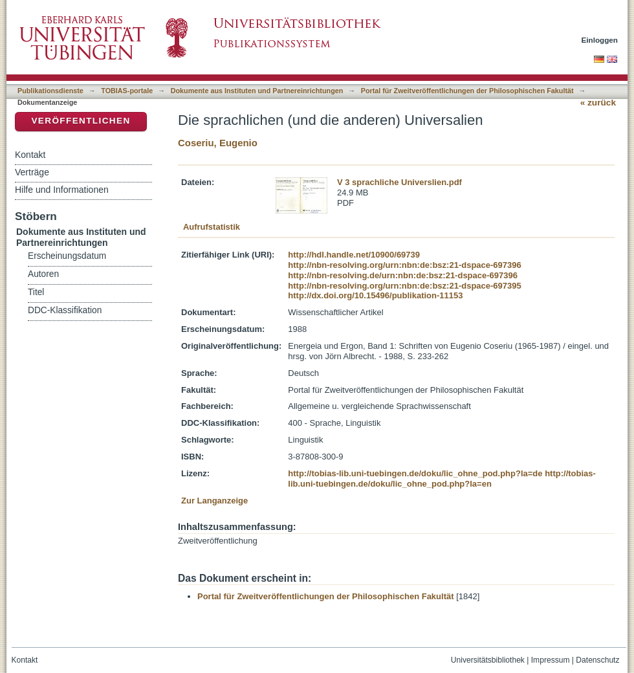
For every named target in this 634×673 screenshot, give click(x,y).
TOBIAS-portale (127, 90)
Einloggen (600, 40)
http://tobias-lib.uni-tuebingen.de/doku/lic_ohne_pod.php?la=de (415, 473)
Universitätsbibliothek (488, 660)
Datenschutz (597, 660)
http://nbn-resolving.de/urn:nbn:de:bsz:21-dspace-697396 (403, 275)
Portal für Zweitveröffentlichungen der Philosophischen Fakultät (467, 90)
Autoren (43, 274)
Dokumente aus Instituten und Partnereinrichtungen (257, 90)
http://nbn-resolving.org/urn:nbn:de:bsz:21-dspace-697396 (404, 265)
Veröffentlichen (80, 121)
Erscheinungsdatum (67, 256)
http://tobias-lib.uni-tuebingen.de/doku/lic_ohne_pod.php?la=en (442, 479)
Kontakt (30, 154)
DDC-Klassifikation (65, 310)
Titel (36, 292)
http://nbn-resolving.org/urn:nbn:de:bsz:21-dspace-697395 (404, 286)
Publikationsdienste (50, 90)
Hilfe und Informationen (62, 189)
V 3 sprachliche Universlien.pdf (399, 182)
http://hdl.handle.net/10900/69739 (354, 254)
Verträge (32, 172)
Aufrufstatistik (211, 227)
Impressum (550, 660)
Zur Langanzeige (214, 500)
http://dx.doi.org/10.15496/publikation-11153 (375, 295)
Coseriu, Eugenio (217, 142)
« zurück (598, 102)
